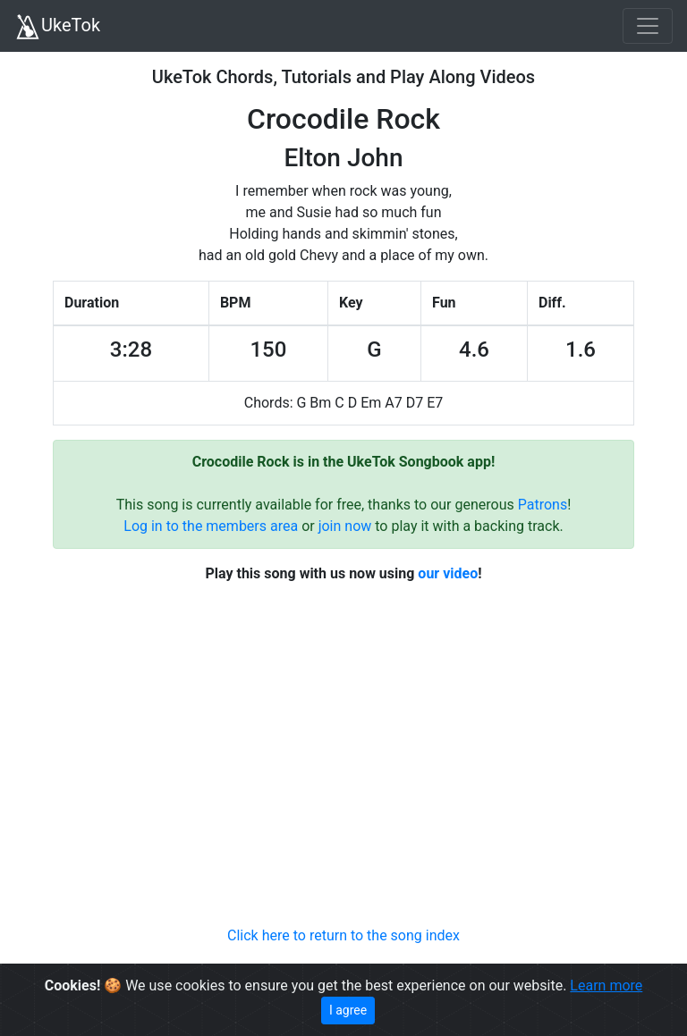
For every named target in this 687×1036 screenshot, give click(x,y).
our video (448, 573)
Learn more (606, 985)
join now (345, 526)
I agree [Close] (348, 1010)
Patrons (542, 504)
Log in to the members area (210, 526)
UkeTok (57, 26)
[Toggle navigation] (648, 26)
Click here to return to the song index (343, 935)
